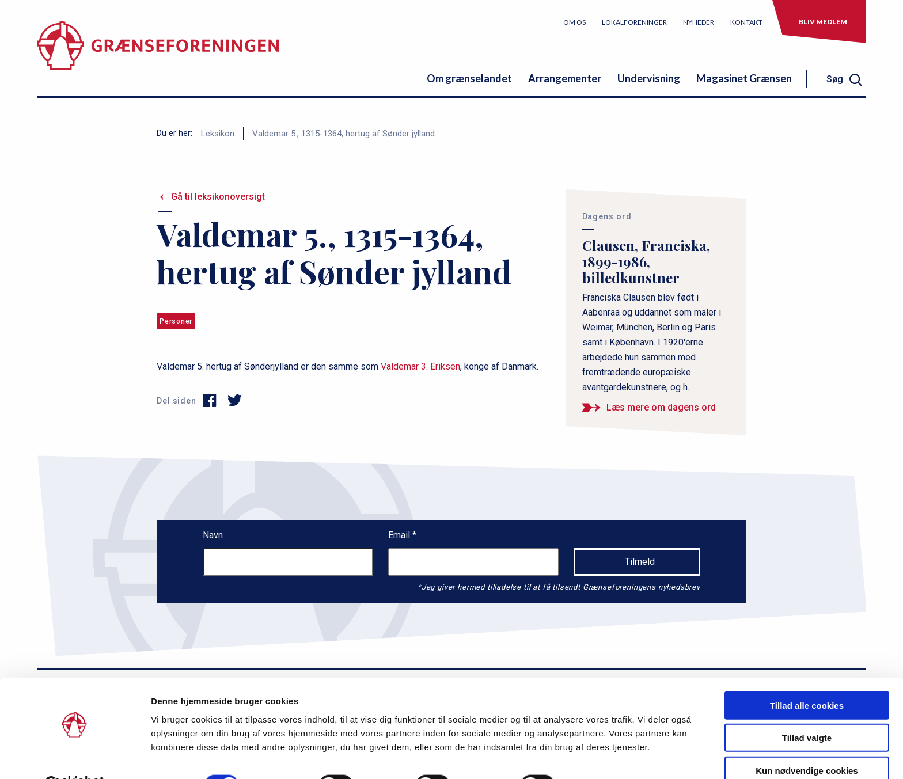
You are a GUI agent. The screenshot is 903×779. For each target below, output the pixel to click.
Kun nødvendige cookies (807, 742)
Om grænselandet (469, 78)
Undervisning (648, 78)
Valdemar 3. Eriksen (420, 366)
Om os (574, 22)
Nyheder (698, 22)
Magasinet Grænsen (744, 78)
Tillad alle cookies (807, 677)
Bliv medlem (823, 21)
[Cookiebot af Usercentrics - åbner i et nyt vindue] (74, 756)
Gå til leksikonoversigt (218, 196)
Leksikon (217, 133)
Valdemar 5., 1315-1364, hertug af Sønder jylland (343, 133)
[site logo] (158, 54)
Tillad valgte (807, 710)
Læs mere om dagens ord (661, 407)
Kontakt (746, 22)
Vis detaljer (598, 756)
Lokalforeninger (634, 22)
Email (400, 535)
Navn (213, 535)
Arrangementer (564, 78)
